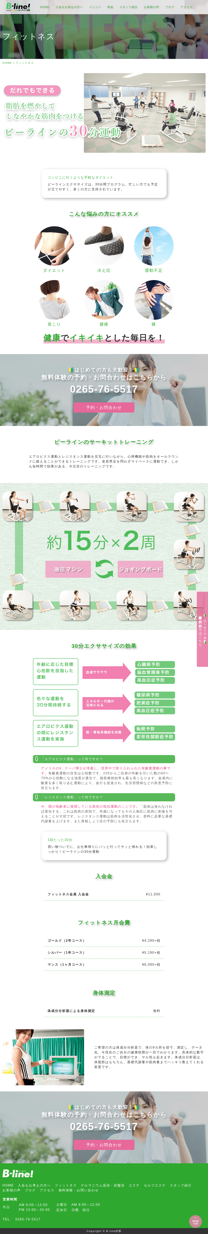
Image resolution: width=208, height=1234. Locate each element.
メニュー (95, 7)
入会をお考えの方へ (69, 7)
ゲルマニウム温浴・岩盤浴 (103, 1185)
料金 (110, 7)
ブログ (169, 7)
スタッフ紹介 (129, 7)
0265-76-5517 (104, 389)
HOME (45, 7)
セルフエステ (155, 1185)
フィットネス (66, 1185)
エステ (134, 1185)
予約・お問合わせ (104, 407)
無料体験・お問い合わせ (78, 1190)
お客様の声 (151, 7)
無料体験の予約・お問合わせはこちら (203, 629)
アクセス (187, 7)
